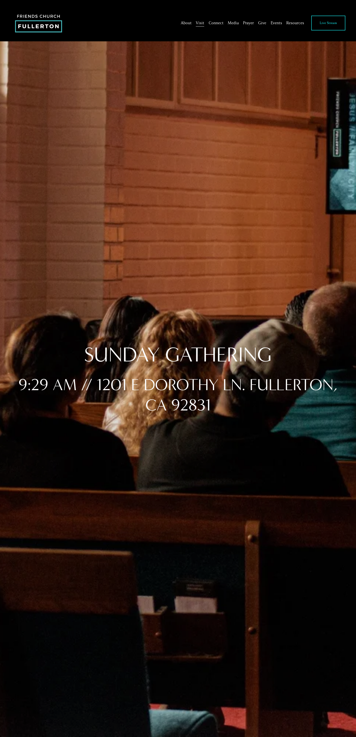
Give (262, 23)
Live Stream (328, 23)
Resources (295, 23)
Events (276, 23)
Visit (200, 23)
